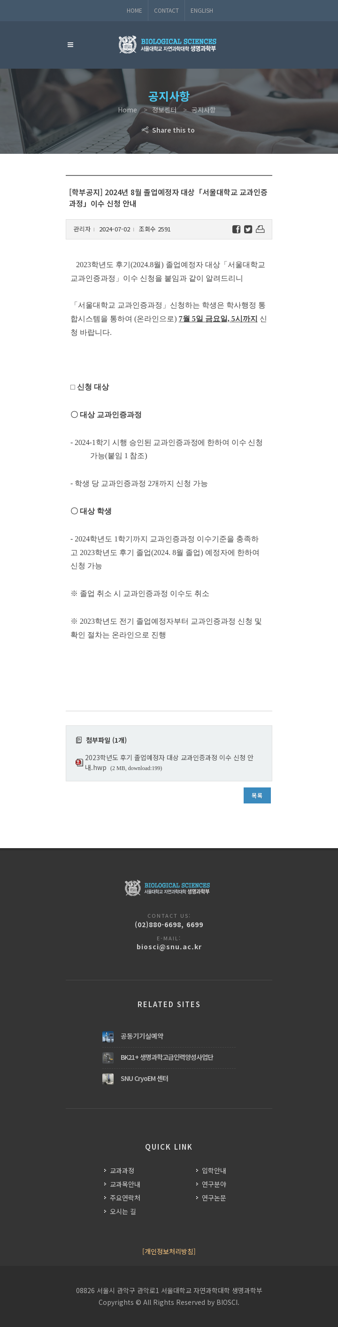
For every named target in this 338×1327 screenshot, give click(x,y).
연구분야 (214, 1184)
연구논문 (214, 1197)
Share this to (169, 130)
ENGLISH (202, 10)
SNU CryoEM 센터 (144, 1078)
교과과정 (122, 1170)
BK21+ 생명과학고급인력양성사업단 (167, 1057)
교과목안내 (125, 1184)
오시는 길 (123, 1211)
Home (134, 10)
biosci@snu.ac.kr (169, 946)
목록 (257, 795)
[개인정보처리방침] (169, 1251)
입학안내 (214, 1170)
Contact (166, 10)
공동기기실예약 (142, 1036)
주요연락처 (125, 1197)
